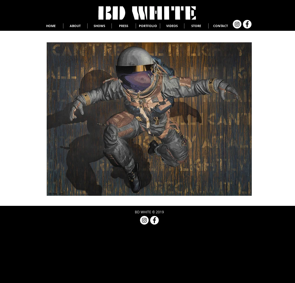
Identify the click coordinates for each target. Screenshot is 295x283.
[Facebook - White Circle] (247, 24)
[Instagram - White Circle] (237, 24)
